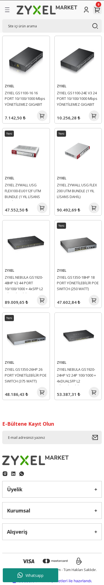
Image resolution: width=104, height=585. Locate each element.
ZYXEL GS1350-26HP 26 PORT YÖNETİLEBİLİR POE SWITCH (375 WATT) (26, 375)
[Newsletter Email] (52, 437)
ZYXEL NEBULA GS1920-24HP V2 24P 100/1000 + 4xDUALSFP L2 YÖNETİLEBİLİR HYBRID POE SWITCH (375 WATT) (77, 376)
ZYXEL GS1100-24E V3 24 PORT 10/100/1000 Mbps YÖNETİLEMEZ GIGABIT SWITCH (77, 99)
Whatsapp (30, 575)
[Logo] (47, 10)
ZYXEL (9, 86)
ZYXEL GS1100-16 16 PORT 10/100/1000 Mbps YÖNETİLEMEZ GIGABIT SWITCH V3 (25, 99)
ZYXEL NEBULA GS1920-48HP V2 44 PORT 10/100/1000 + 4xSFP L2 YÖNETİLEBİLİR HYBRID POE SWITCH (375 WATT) (24, 284)
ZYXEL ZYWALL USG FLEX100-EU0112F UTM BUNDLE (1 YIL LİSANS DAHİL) (23, 191)
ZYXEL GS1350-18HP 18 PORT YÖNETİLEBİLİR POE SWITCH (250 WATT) (78, 283)
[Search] (52, 26)
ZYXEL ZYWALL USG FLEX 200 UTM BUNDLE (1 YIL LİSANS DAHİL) (77, 190)
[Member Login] (86, 9)
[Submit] (97, 437)
